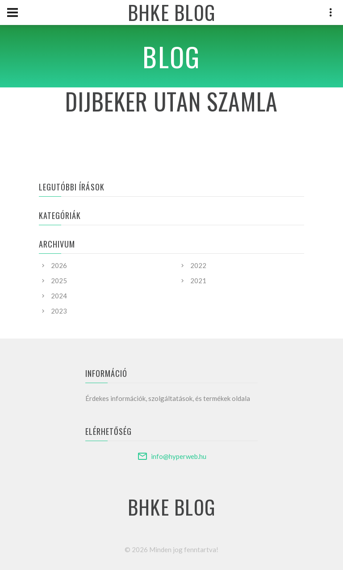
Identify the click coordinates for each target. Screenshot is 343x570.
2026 (59, 265)
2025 (59, 281)
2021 (198, 281)
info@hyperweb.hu (178, 456)
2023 (59, 311)
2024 (59, 296)
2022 (198, 265)
